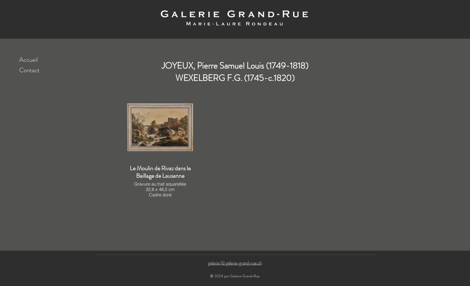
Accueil (28, 59)
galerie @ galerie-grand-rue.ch (235, 263)
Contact (29, 70)
